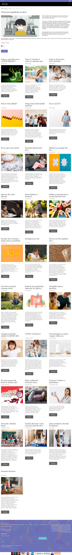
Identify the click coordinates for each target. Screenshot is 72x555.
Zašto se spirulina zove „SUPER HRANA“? (10, 60)
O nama (2, 524)
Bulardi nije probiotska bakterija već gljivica (34, 287)
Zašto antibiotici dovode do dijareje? (59, 424)
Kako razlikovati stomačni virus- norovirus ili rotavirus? (34, 382)
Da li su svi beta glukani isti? (58, 239)
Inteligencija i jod (32, 238)
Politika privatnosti (44, 524)
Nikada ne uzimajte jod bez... (58, 149)
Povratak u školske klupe (8, 424)
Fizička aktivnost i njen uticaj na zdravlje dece (34, 424)
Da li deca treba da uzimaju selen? (8, 287)
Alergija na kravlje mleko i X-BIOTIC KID (10, 335)
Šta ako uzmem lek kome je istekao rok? (9, 381)
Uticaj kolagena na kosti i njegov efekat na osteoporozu (58, 336)
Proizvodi (7, 524)
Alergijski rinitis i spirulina (56, 287)
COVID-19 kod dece (33, 334)
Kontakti (30, 524)
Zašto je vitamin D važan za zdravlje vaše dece (34, 61)
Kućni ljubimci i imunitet (31, 195)
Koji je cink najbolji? (9, 103)
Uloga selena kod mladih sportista (35, 104)
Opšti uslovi (36, 524)
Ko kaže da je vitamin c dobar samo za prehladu (10, 239)
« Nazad (4, 51)
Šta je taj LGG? (55, 103)
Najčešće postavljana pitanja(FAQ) (17, 524)
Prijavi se (11, 526)
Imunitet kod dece (8, 471)
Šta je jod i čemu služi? (10, 148)
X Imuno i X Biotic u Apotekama (57, 381)
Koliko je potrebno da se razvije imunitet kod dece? (58, 196)
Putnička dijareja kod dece (33, 149)
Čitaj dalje (5, 95)
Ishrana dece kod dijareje (7, 195)
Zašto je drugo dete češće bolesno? (56, 60)
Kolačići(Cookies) (4, 526)
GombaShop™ (8, 546)
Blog (26, 524)
